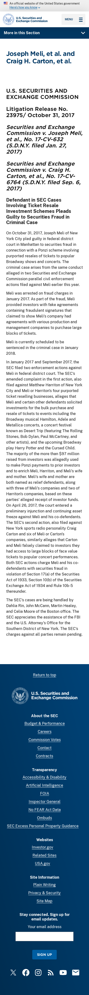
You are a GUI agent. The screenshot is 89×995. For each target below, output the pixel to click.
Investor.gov (42, 847)
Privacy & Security (44, 893)
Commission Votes (44, 739)
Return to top (44, 675)
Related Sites (44, 855)
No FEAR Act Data (44, 809)
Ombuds (44, 818)
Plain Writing (44, 884)
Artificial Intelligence (44, 785)
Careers (45, 731)
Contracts (44, 756)
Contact (44, 748)
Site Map (44, 901)
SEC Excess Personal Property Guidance (43, 826)
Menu (74, 19)
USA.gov (42, 863)
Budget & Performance (44, 723)
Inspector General (45, 801)
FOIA (44, 793)
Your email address (44, 927)
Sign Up (44, 954)
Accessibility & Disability (44, 777)
